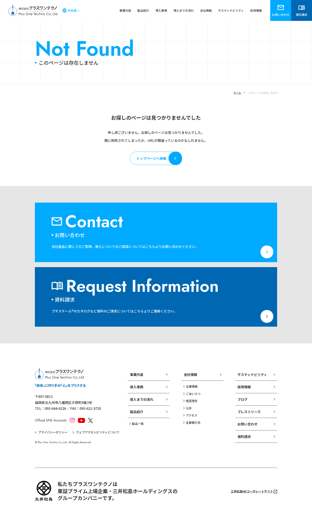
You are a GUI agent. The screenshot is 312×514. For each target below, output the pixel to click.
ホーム (237, 92)
